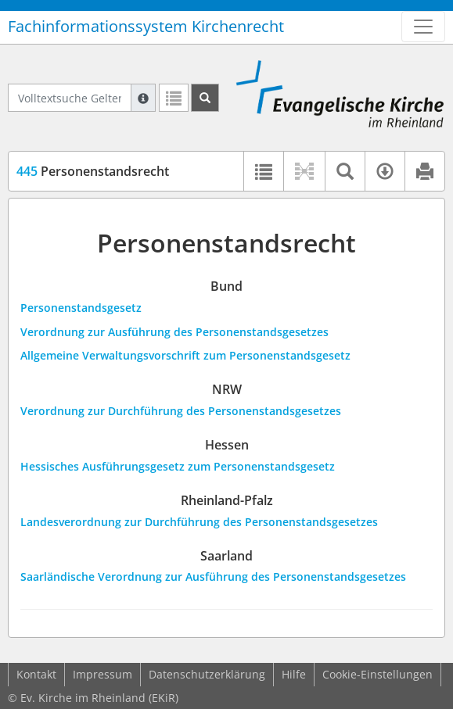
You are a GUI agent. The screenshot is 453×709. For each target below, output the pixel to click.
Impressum (102, 674)
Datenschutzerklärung (207, 674)
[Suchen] (205, 98)
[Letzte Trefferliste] (174, 98)
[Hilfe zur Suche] (143, 98)
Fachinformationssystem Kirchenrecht (146, 26)
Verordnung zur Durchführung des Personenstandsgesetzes (180, 410)
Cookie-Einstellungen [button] (377, 674)
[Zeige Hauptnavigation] (423, 26)
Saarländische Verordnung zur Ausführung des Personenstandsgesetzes (213, 576)
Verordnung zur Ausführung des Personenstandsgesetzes (174, 331)
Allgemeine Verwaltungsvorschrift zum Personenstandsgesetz (185, 355)
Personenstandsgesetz (81, 307)
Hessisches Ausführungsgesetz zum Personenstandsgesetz (177, 466)
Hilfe (294, 674)
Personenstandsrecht (92, 171)
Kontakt (36, 674)
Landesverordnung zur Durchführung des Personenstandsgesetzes (199, 521)
